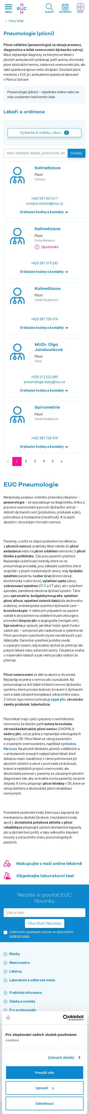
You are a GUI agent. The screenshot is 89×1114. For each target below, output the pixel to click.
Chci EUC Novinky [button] (44, 923)
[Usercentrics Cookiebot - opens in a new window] (63, 1018)
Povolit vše (44, 1072)
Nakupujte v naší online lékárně (49, 863)
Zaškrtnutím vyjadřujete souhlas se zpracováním (41, 934)
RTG (43, 586)
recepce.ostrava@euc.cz (44, 203)
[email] (44, 912)
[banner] (21, 8)
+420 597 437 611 (44, 198)
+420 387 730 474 (44, 319)
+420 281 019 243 (44, 263)
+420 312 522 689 (44, 377)
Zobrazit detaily (61, 1057)
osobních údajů (19, 936)
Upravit (45, 1088)
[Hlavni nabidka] (8, 8)
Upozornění (46, 247)
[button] (49, 8)
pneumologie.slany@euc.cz (44, 382)
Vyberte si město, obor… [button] (44, 132)
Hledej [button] (76, 153)
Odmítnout (45, 1103)
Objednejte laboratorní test (45, 876)
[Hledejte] (36, 153)
